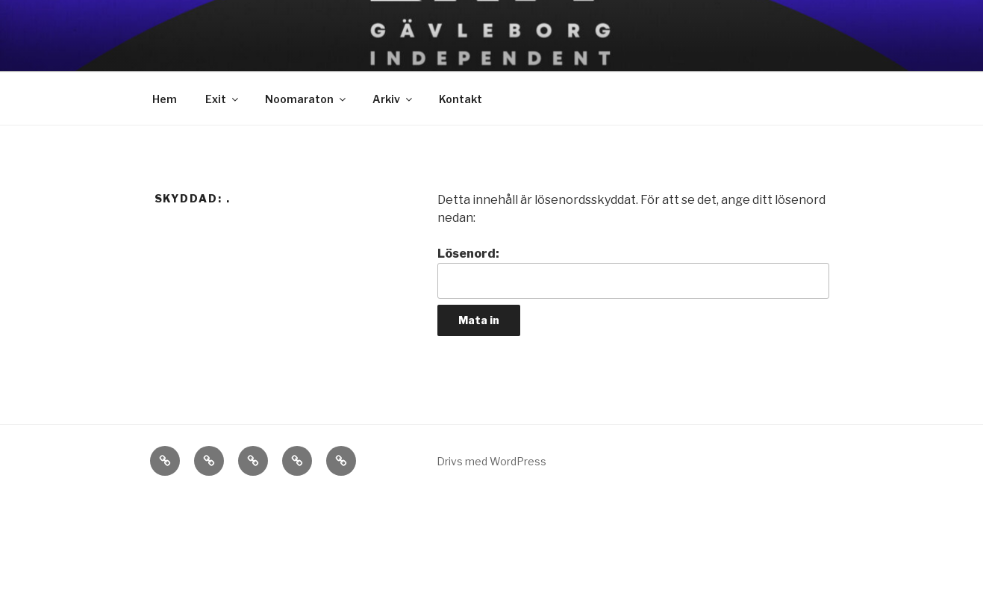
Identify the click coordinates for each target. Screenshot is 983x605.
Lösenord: (632, 272)
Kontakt (460, 99)
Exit (222, 99)
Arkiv (393, 99)
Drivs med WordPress (491, 461)
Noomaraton (306, 99)
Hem (164, 99)
